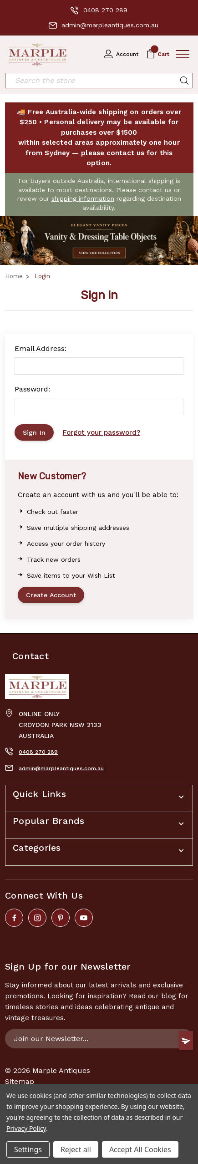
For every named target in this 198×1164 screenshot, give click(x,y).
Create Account (51, 595)
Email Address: (40, 348)
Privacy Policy (26, 1128)
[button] (99, 240)
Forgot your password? (101, 432)
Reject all (76, 1149)
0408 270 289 (99, 10)
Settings (28, 1149)
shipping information (82, 198)
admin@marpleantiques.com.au (103, 25)
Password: (32, 389)
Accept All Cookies (140, 1149)
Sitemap (19, 1081)
